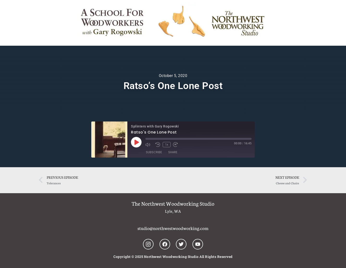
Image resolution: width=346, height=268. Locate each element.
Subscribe (154, 152)
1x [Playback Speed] (166, 144)
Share (172, 152)
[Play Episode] (136, 142)
